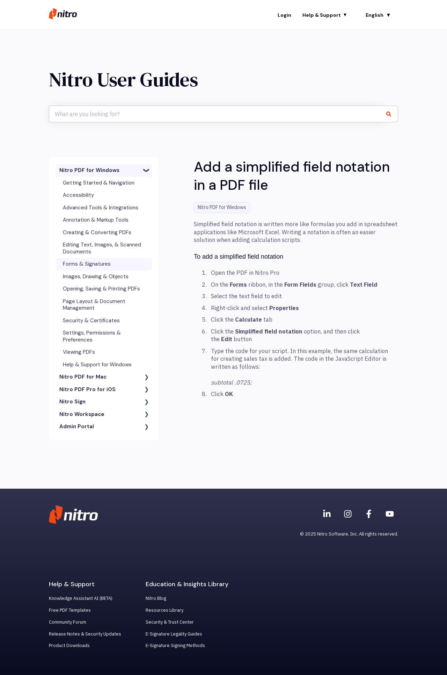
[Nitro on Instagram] (347, 513)
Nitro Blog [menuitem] (156, 598)
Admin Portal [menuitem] (76, 426)
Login (284, 15)
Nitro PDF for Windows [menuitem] (89, 170)
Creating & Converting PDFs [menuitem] (97, 232)
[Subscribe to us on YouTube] (389, 513)
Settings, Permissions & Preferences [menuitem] (92, 336)
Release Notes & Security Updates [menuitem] (85, 634)
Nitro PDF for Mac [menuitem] (83, 376)
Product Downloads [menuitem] (69, 645)
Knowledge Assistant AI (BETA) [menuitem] (80, 598)
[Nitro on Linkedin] (326, 513)
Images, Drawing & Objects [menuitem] (96, 276)
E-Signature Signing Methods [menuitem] (175, 645)
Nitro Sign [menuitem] (72, 401)
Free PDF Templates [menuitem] (70, 610)
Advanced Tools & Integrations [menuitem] (100, 207)
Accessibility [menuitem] (78, 195)
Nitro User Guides (123, 79)
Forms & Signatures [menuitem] (87, 263)
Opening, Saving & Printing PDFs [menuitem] (101, 288)
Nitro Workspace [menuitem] (81, 414)
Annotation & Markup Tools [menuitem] (96, 219)
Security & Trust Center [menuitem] (170, 622)
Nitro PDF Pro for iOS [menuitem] (87, 389)
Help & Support (321, 15)
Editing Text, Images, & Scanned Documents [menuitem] (102, 248)
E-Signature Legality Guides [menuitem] (174, 634)
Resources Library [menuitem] (164, 610)
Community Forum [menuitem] (67, 622)
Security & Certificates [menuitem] (91, 320)
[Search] (391, 114)
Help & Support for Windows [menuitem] (97, 364)
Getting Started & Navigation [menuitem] (98, 182)
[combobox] (217, 114)
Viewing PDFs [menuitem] (79, 352)
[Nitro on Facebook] (368, 513)
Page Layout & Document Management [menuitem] (94, 305)
